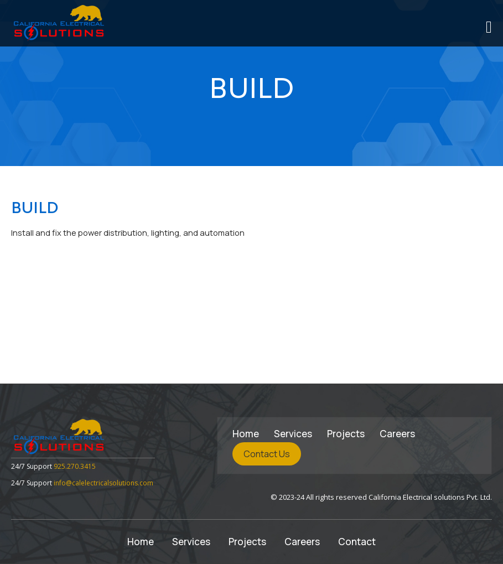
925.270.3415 (75, 466)
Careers (397, 433)
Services (293, 433)
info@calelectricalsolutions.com (103, 483)
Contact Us (266, 454)
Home (245, 433)
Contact (357, 541)
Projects (346, 433)
